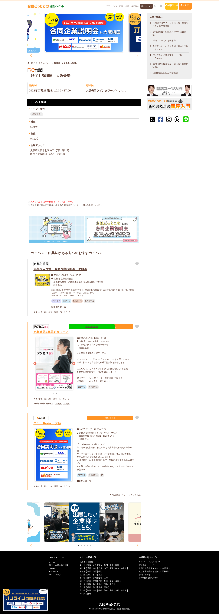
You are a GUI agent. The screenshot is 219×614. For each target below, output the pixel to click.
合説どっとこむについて (151, 562)
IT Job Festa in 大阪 (47, 423)
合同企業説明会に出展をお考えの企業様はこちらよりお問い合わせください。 (67, 205)
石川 (94, 574)
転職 (112, 5)
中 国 (81, 584)
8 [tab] (94, 56)
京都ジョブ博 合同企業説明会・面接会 (60, 269)
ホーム (49, 562)
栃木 (94, 568)
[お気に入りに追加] (137, 264)
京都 (94, 581)
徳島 (88, 587)
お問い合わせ (146, 574)
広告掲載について (148, 565)
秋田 (106, 565)
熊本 (106, 590)
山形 (111, 565)
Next (137, 55)
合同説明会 (35, 114)
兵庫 (106, 581)
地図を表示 (58, 285)
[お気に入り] (148, 4)
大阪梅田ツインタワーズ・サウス (106, 90)
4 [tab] (83, 56)
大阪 (100, 581)
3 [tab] (80, 56)
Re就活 (34, 138)
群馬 (100, 568)
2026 (98, 5)
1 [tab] (74, 56)
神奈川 (124, 568)
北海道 (81, 562)
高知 (106, 587)
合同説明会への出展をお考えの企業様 (169, 33)
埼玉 (106, 568)
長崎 (100, 590)
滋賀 (88, 581)
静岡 (94, 577)
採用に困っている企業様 (164, 40)
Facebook (50, 571)
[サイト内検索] (142, 4)
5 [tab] (85, 56)
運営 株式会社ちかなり (150, 577)
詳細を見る (124, 326)
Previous (31, 55)
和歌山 (118, 581)
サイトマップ (52, 574)
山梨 (94, 571)
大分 (111, 590)
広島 (106, 584)
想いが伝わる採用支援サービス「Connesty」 (167, 56)
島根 (94, 584)
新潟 (88, 571)
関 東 (81, 568)
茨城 (88, 568)
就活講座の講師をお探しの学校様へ (156, 571)
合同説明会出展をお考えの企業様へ (156, 568)
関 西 (81, 581)
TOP (91, 5)
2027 (105, 5)
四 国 (81, 587)
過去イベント (133, 5)
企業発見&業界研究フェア (50, 331)
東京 (117, 568)
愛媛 (100, 587)
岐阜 (88, 577)
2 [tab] (77, 56)
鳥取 (88, 584)
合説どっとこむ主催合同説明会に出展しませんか (170, 48)
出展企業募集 (105, 326)
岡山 (100, 584)
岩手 (94, 565)
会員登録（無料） (161, 5)
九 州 (81, 590)
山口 (111, 584)
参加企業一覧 (59, 307)
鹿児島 (124, 590)
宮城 (100, 565)
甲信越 (81, 571)
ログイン (182, 5)
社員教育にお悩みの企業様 (165, 72)
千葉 (111, 568)
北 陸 (81, 574)
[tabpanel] (84, 33)
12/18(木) (58, 403)
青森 (88, 565)
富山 (88, 574)
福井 (100, 574)
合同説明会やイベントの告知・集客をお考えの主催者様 (170, 24)
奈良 (111, 581)
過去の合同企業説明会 (56, 565)
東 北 (81, 565)
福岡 (88, 590)
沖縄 (88, 593)
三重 (106, 577)
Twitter (49, 568)
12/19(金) (66, 403)
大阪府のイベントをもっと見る (126, 495)
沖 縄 (81, 593)
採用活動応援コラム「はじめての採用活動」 (170, 65)
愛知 (100, 577)
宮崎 (117, 590)
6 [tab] (88, 56)
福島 (117, 565)
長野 (100, 571)
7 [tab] (91, 56)
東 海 (81, 577)
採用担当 (120, 5)
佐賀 (94, 590)
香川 (94, 587)
